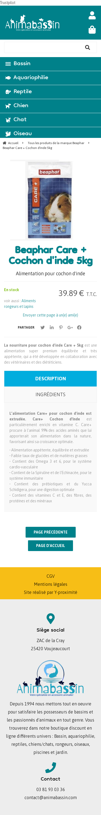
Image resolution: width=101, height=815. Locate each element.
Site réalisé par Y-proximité (50, 592)
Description (50, 378)
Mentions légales (50, 584)
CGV (51, 576)
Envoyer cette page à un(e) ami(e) (50, 315)
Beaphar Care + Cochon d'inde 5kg (50, 256)
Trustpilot (7, 3)
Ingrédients (50, 394)
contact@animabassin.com (51, 797)
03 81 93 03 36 (50, 789)
